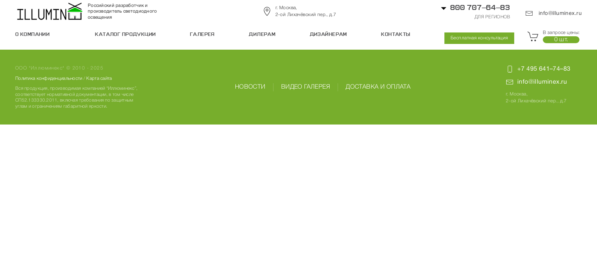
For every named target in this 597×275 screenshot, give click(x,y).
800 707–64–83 (480, 8)
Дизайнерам (328, 34)
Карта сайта (99, 78)
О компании (32, 34)
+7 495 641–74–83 (544, 69)
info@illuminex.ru (553, 13)
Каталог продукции (125, 34)
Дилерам (262, 34)
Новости (250, 87)
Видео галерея (305, 87)
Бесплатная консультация (479, 38)
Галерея (202, 34)
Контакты (395, 34)
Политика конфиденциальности (48, 78)
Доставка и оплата (378, 87)
